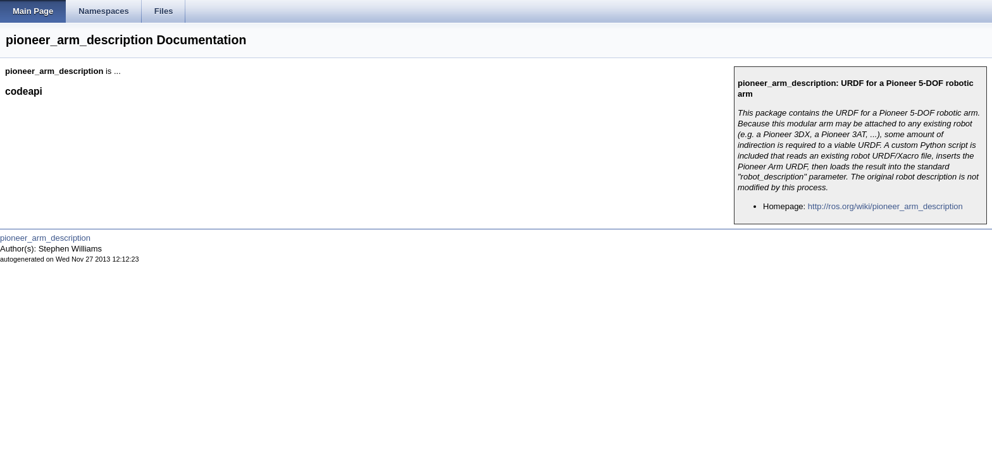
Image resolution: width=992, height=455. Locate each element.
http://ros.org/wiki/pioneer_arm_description (885, 206)
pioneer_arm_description (45, 238)
